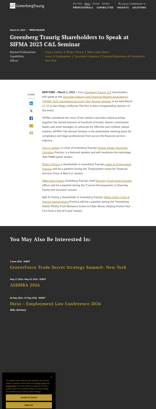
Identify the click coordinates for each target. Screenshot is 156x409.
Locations (139, 7)
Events (96, 3)
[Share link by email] (31, 126)
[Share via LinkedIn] (31, 103)
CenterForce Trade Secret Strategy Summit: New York (68, 268)
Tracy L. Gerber (53, 52)
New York (50, 60)
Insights (123, 7)
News (87, 3)
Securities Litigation (87, 56)
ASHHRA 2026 (25, 286)
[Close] (51, 380)
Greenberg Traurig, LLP (97, 92)
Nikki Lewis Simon (98, 52)
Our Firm (77, 3)
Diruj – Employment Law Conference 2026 (55, 305)
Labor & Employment (58, 56)
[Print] (31, 133)
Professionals (83, 7)
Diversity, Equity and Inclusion (114, 181)
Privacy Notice (40, 386)
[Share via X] (31, 111)
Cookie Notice (11, 389)
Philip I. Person (75, 52)
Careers (106, 3)
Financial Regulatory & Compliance (123, 56)
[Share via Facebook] (31, 118)
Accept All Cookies (29, 400)
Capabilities (105, 7)
